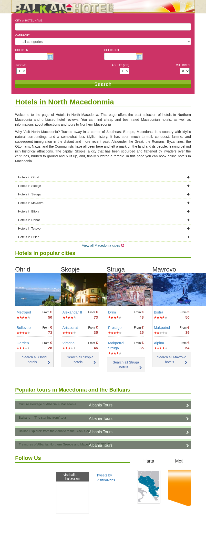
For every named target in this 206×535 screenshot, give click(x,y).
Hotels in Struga (104, 194)
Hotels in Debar (104, 220)
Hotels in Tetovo (104, 228)
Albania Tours (101, 405)
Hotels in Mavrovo (104, 203)
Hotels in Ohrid (104, 177)
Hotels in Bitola (104, 211)
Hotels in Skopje (104, 186)
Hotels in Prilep (104, 237)
